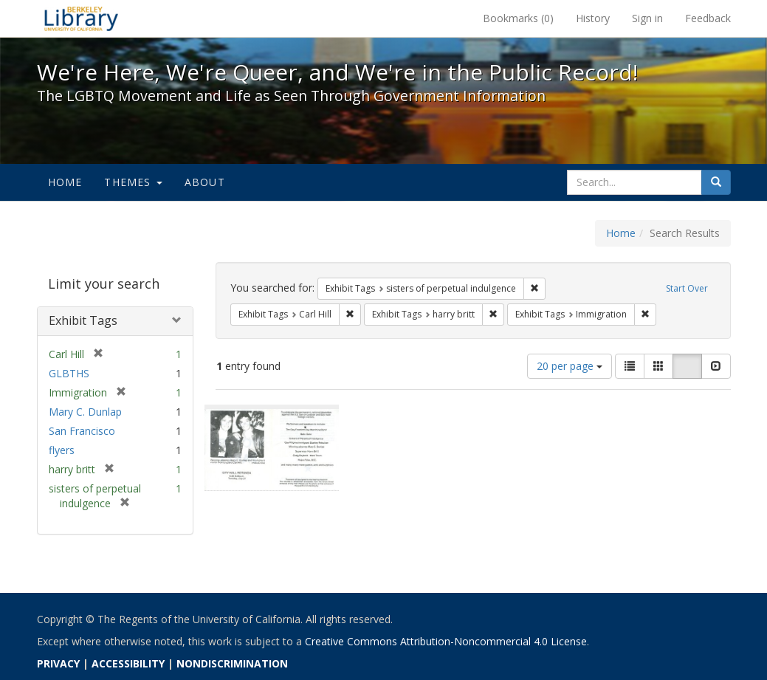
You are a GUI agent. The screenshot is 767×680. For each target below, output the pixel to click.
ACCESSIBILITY (128, 663)
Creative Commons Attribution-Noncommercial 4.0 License (446, 641)
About (205, 182)
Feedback (708, 18)
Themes (133, 182)
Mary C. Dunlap (85, 412)
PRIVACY (58, 663)
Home (65, 182)
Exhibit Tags (83, 320)
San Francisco (82, 431)
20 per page (569, 366)
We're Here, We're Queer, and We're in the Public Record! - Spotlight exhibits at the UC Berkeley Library (81, 18)
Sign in (647, 18)
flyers (62, 450)
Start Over (687, 288)
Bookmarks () (518, 18)
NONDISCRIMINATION (232, 663)
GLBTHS (69, 373)
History (593, 18)
